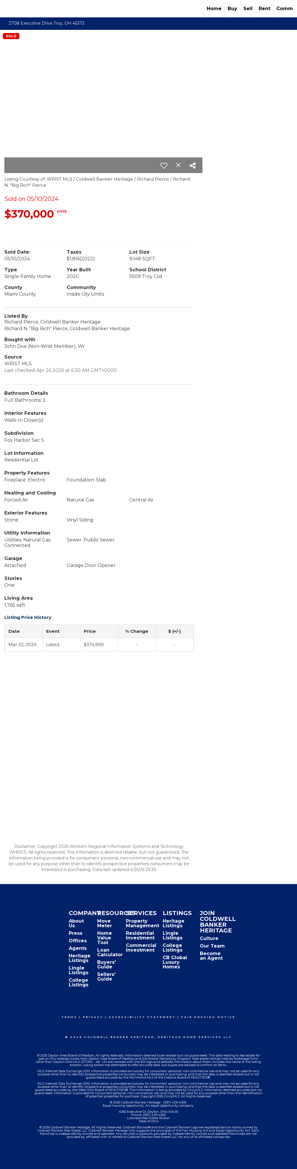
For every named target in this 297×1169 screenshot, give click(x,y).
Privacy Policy (112, 1161)
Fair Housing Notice (208, 1017)
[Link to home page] (7, 8)
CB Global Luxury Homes (175, 962)
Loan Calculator (110, 952)
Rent (264, 8)
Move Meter (104, 923)
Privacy (93, 1017)
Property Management (142, 923)
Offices (78, 940)
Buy (232, 8)
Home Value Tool (104, 937)
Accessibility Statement (142, 1017)
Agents (78, 948)
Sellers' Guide (106, 977)
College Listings (78, 982)
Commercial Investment (141, 948)
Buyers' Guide (106, 964)
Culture (209, 938)
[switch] (164, 165)
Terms (69, 1017)
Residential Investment (140, 935)
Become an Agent (211, 956)
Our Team (212, 946)
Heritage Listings (79, 958)
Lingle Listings (78, 970)
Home (214, 8)
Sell (248, 8)
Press (75, 933)
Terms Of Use (77, 1161)
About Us (76, 923)
